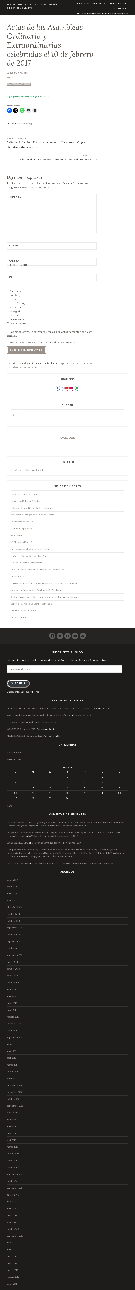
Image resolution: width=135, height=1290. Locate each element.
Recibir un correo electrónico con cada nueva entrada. (43, 344)
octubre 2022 (13, 936)
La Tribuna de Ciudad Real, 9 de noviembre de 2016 (56, 845)
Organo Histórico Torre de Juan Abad (29, 558)
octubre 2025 (13, 888)
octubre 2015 (13, 1169)
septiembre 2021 (15, 957)
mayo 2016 (12, 1135)
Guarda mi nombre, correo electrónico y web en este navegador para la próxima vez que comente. (18, 309)
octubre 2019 (13, 984)
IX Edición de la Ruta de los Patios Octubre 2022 (62, 827)
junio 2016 (12, 1128)
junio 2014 (12, 1210)
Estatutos (122, 8)
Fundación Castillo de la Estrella (26, 564)
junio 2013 (11, 1251)
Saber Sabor (17, 537)
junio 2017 (11, 1053)
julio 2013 (11, 1244)
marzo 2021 (12, 964)
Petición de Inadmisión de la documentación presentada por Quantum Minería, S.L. (52, 145)
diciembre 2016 (14, 1087)
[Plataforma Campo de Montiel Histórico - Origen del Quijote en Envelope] (77, 390)
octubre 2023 (13, 923)
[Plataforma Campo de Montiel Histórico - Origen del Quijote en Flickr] (72, 390)
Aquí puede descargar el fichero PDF (28, 98)
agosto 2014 (13, 1196)
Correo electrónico (16, 267)
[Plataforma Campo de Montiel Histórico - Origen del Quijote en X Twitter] (63, 390)
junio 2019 (12, 998)
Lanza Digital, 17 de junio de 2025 (23, 724)
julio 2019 (11, 991)
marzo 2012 (12, 1272)
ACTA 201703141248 (19, 86)
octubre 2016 (13, 1101)
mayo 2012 (12, 1265)
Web (11, 279)
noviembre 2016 (14, 1094)
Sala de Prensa (120, 3)
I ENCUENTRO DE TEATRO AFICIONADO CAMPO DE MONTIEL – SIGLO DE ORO (48, 710)
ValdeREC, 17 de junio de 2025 (21, 731)
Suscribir (18, 685)
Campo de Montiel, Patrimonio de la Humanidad (105, 13)
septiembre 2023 (15, 929)
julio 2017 (11, 1046)
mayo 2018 (12, 1012)
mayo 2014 (12, 1217)
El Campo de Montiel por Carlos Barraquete (32, 510)
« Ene (9, 808)
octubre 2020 (13, 971)
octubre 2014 (13, 1183)
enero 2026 (12, 881)
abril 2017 (11, 1060)
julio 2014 (11, 1203)
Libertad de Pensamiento (23, 612)
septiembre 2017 (15, 1039)
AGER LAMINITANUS (21, 544)
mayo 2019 (12, 1005)
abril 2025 (11, 902)
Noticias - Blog (24, 125)
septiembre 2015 (15, 1176)
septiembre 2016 (15, 1108)
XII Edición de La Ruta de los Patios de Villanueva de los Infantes (38, 717)
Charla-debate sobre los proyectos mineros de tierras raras (52, 159)
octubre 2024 (13, 916)
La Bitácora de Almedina (23, 523)
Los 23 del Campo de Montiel (25, 496)
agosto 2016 (13, 1114)
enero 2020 (12, 977)
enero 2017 (12, 1080)
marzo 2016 (12, 1149)
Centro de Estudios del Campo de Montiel (31, 606)
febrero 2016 (13, 1155)
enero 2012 (12, 1285)
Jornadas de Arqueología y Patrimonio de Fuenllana (36, 592)
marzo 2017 (12, 1066)
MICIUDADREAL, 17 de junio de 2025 (24, 738)
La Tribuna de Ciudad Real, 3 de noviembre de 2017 (53, 838)
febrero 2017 (13, 1073)
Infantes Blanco (18, 578)
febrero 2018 (13, 1019)
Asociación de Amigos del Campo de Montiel (32, 516)
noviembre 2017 (14, 1025)
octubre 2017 (13, 1032)
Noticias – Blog (98, 3)
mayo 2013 (12, 1258)
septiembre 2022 (15, 943)
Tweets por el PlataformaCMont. (27, 472)
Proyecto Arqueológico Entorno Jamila (30, 551)
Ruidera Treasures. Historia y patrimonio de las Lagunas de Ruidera (44, 599)
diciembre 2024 (14, 909)
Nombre (15, 247)
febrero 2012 (13, 1279)
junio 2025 (12, 895)
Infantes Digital (18, 619)
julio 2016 (11, 1121)
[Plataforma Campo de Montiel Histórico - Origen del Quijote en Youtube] (67, 390)
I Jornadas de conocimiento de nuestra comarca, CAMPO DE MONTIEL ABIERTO (72, 865)
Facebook (67, 439)
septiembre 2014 (15, 1190)
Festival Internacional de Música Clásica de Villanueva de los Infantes (44, 585)
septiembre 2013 (15, 1238)
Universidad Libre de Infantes (25, 503)
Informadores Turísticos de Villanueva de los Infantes (37, 571)
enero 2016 (12, 1162)
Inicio (82, 3)
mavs (10, 79)
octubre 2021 (13, 950)
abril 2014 (11, 1224)
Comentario (16, 201)
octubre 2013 (13, 1231)
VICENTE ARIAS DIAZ (18, 845)
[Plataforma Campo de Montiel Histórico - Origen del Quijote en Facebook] (58, 390)
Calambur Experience (21, 530)
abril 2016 (11, 1142)
